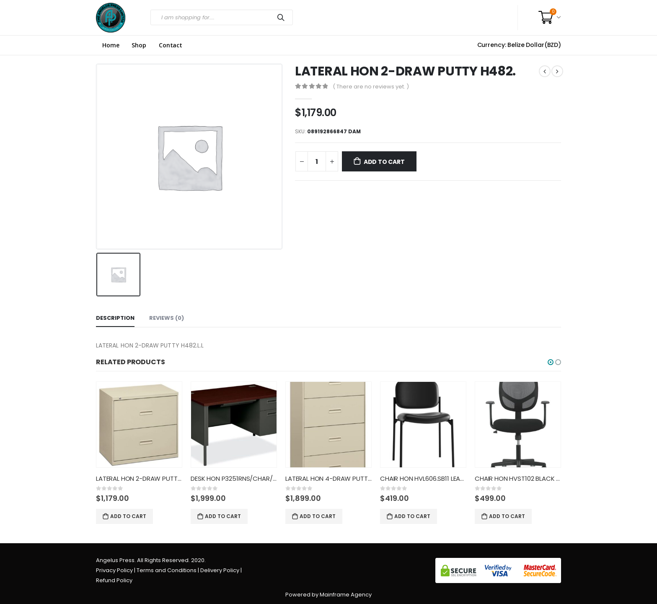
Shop (139, 45)
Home (110, 45)
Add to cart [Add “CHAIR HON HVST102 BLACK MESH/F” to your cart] (507, 516)
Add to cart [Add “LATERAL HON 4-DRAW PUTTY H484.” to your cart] (318, 516)
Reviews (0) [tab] (166, 318)
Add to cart (384, 162)
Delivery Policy (219, 570)
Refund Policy (114, 580)
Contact (170, 45)
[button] (550, 362)
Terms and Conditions (167, 570)
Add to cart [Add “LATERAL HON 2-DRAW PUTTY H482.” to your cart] (128, 516)
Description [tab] (115, 318)
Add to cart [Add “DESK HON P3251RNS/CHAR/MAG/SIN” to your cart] (223, 516)
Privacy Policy (114, 570)
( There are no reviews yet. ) (371, 87)
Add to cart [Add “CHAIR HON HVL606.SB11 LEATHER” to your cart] (412, 516)
